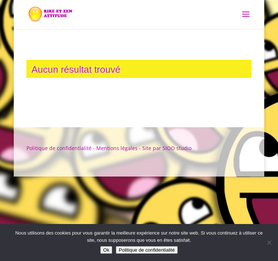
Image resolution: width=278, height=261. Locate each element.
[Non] (269, 242)
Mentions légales (117, 148)
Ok (106, 250)
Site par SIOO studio (166, 148)
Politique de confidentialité (59, 148)
